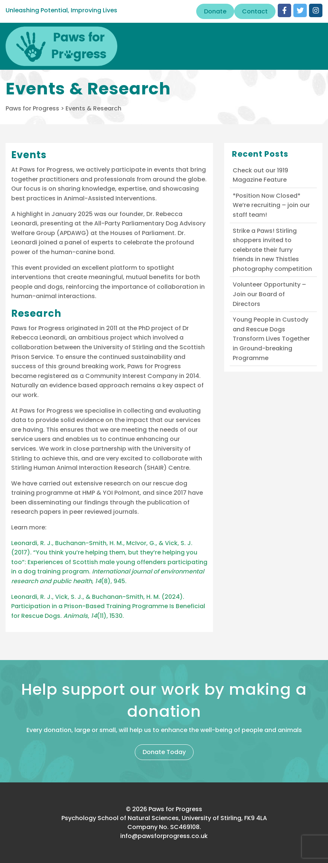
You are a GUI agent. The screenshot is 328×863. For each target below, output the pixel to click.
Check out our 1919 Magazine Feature (260, 175)
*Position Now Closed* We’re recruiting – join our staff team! (271, 205)
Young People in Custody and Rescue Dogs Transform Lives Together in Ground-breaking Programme (271, 338)
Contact (255, 11)
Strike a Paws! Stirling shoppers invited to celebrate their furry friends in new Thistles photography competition (272, 249)
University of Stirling (123, 347)
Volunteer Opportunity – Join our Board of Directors (269, 294)
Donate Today (164, 752)
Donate (215, 11)
